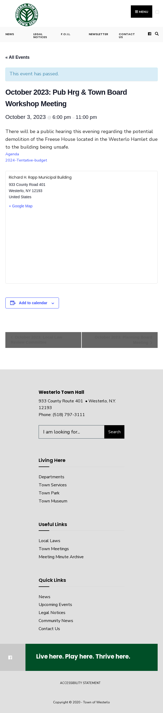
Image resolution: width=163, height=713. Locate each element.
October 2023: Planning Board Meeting (123, 340)
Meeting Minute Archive (61, 557)
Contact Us (127, 35)
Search (114, 432)
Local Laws (49, 541)
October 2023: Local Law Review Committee (36, 339)
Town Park (49, 493)
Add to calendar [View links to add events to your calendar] (33, 303)
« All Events (17, 57)
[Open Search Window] (156, 33)
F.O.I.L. (66, 34)
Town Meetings (54, 549)
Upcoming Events (55, 605)
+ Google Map (20, 206)
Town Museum (53, 501)
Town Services (53, 485)
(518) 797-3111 (69, 415)
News (9, 34)
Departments (51, 477)
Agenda (12, 154)
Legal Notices (40, 35)
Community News (56, 621)
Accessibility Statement (80, 683)
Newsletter (98, 34)
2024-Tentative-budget (26, 160)
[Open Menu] (157, 12)
